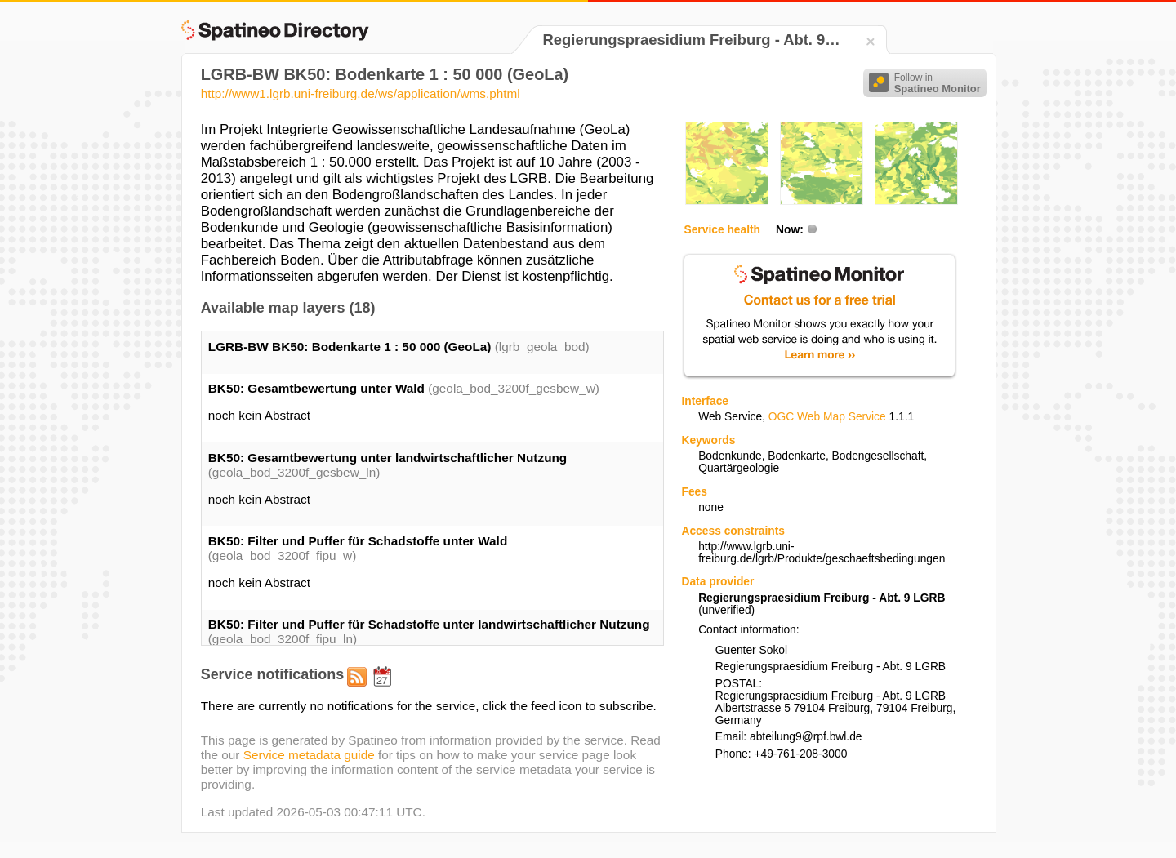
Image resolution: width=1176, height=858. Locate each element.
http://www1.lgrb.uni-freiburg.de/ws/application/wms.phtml (360, 93)
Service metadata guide (309, 755)
